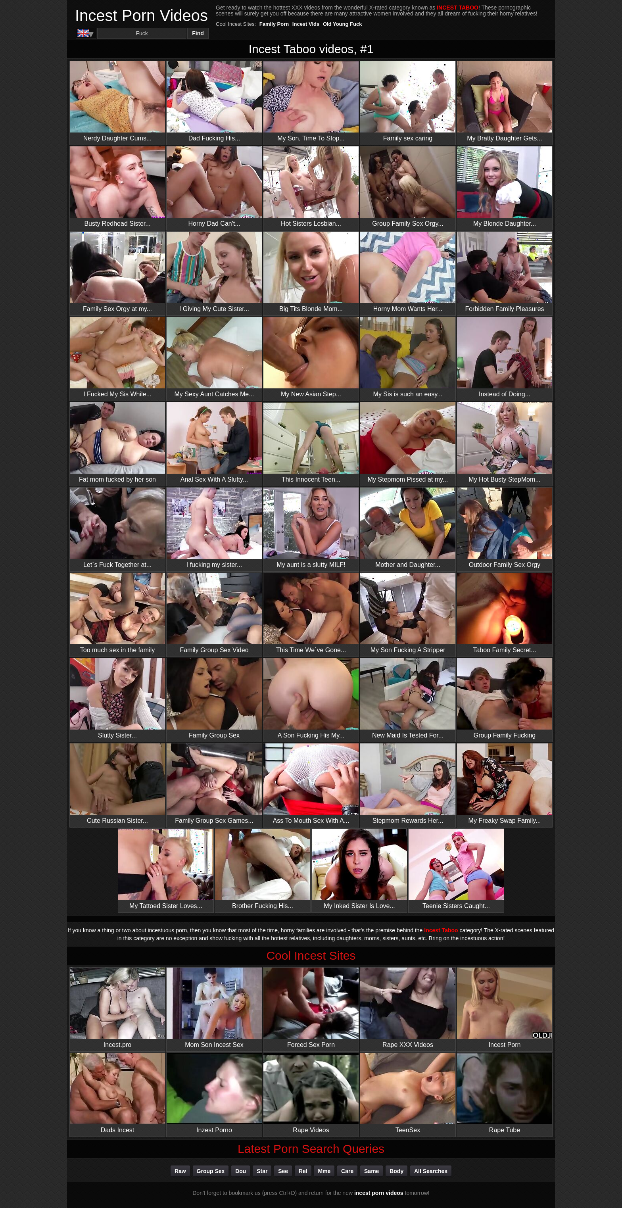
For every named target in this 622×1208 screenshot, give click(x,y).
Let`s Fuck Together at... (117, 528)
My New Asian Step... (311, 357)
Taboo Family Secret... (504, 613)
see (283, 1171)
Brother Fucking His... (262, 869)
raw (180, 1171)
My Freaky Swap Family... (504, 783)
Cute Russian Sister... (117, 783)
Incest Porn (504, 1008)
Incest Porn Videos (141, 15)
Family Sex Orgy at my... (117, 272)
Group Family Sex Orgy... (407, 186)
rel (303, 1171)
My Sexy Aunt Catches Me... (214, 357)
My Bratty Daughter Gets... (504, 101)
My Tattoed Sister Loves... (165, 869)
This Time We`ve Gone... (311, 613)
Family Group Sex (214, 698)
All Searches (430, 1171)
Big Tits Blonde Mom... (311, 272)
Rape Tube (504, 1093)
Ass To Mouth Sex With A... (311, 783)
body (396, 1171)
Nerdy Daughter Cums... (117, 101)
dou (240, 1171)
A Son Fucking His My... (311, 698)
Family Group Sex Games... (214, 783)
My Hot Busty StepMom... (504, 442)
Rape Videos (311, 1093)
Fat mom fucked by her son (117, 442)
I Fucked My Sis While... (117, 357)
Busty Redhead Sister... (117, 186)
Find (198, 33)
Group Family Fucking (504, 698)
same (371, 1171)
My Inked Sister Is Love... (359, 869)
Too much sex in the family (117, 613)
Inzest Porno (214, 1093)
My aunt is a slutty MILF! (311, 528)
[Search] (141, 33)
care (347, 1171)
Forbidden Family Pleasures (504, 272)
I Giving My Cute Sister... (214, 272)
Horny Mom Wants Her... (407, 272)
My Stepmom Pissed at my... (407, 442)
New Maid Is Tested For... (407, 698)
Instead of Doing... (504, 357)
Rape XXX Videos (407, 1008)
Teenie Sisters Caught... (456, 869)
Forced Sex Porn (311, 1008)
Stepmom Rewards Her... (407, 783)
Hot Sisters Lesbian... (311, 186)
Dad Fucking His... (214, 101)
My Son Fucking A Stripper (407, 613)
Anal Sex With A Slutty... (214, 442)
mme (324, 1171)
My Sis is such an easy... (407, 357)
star (262, 1171)
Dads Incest (117, 1093)
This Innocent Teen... (311, 442)
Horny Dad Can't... (214, 186)
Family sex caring (407, 101)
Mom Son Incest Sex (214, 1008)
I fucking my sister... (214, 528)
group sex (211, 1171)
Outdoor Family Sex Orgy (504, 528)
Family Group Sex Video (214, 613)
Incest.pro (117, 1008)
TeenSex (407, 1093)
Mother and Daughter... (407, 528)
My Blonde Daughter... (504, 186)
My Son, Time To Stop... (311, 101)
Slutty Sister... (117, 698)
